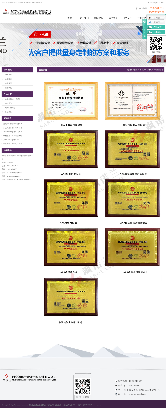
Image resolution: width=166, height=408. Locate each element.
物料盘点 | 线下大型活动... (13, 136)
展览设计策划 (10, 108)
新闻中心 (98, 18)
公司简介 (8, 75)
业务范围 (127, 18)
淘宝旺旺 (154, 22)
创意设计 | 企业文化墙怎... (13, 144)
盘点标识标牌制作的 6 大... (13, 124)
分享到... (157, 32)
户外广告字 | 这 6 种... (11, 140)
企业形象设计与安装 (12, 99)
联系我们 (8, 88)
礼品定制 (8, 112)
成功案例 (113, 18)
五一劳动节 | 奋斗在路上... (13, 132)
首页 (69, 18)
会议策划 (8, 103)
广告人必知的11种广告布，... (14, 128)
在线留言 (141, 18)
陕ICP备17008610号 (85, 405)
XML (162, 3)
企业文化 (8, 79)
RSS (158, 3)
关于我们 (84, 18)
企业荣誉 (8, 83)
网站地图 (151, 3)
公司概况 (149, 70)
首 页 (141, 70)
